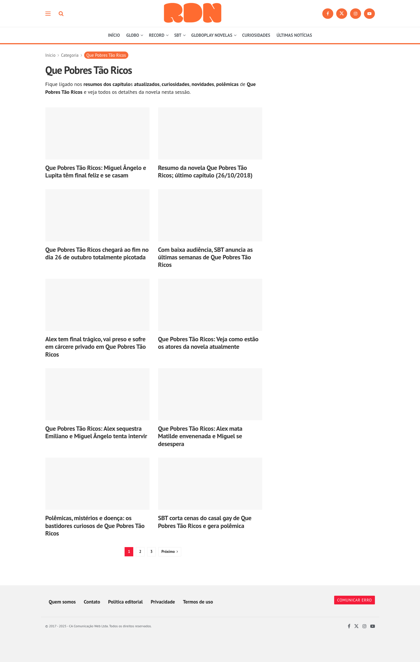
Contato (92, 602)
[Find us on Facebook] (327, 13)
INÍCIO (114, 35)
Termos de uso (198, 602)
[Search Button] (61, 13)
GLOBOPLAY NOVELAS (211, 35)
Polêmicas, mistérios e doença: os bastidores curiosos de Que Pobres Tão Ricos (95, 525)
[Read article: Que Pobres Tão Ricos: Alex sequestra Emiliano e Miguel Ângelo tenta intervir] (97, 394)
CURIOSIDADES (256, 35)
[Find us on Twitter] (341, 13)
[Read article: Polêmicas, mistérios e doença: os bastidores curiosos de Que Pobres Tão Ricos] (97, 484)
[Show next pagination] (169, 551)
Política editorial (125, 602)
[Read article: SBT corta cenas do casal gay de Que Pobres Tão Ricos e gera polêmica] (210, 484)
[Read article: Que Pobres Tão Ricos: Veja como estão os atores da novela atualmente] (210, 305)
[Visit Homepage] (192, 13)
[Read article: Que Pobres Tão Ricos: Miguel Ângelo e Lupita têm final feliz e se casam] (97, 133)
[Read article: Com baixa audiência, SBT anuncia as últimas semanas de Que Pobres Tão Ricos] (210, 215)
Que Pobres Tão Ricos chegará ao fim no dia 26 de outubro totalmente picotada (97, 253)
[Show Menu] (48, 14)
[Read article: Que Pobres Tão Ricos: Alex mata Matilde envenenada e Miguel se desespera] (210, 394)
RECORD (156, 35)
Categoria (70, 55)
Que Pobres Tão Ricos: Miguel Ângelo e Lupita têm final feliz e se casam (95, 171)
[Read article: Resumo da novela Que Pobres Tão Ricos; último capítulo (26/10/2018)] (210, 133)
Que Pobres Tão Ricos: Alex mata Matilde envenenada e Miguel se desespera (200, 436)
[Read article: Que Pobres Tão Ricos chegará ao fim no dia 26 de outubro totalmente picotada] (97, 215)
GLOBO (132, 35)
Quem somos (62, 602)
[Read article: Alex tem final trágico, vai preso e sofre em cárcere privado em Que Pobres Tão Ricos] (97, 305)
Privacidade (163, 602)
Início (50, 55)
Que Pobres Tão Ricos (106, 55)
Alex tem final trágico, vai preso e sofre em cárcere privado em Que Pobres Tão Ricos (95, 346)
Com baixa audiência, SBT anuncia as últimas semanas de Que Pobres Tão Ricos (205, 257)
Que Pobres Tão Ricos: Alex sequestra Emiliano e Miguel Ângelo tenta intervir (96, 432)
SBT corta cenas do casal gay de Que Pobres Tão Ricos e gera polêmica (204, 521)
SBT (178, 35)
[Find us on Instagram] (355, 13)
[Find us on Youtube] (369, 13)
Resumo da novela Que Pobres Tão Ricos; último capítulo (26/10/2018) (205, 171)
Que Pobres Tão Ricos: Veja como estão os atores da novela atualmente (208, 343)
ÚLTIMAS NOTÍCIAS (294, 35)
